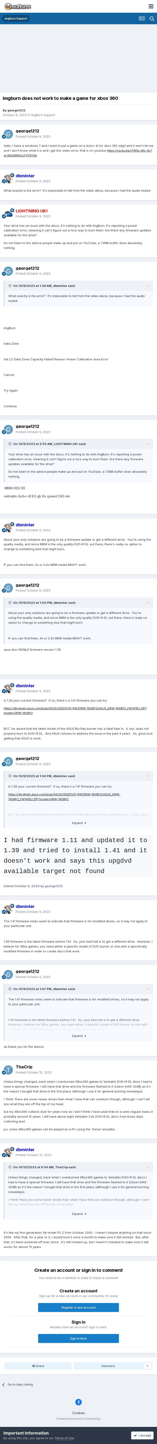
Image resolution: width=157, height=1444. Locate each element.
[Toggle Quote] (10, 286)
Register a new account (79, 1307)
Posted (33, 136)
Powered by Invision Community (78, 1418)
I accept (142, 1435)
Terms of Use (64, 1438)
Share (38, 1365)
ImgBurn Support (43, 115)
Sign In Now (78, 1338)
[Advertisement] (79, 59)
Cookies (78, 1413)
